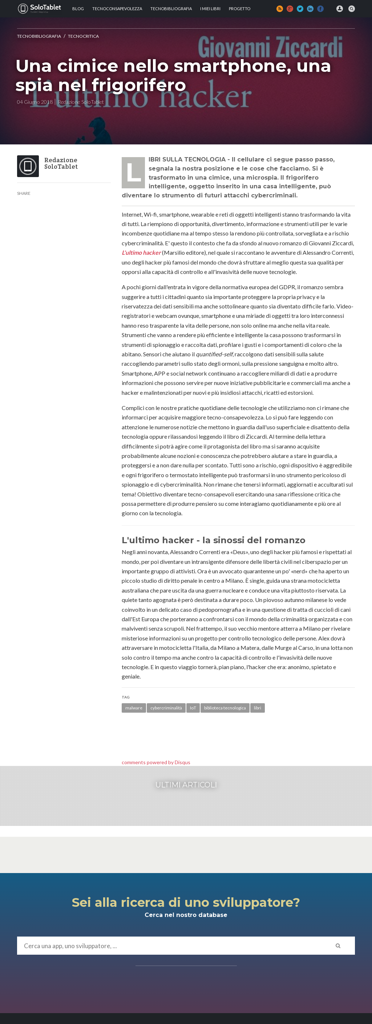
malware (133, 707)
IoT (193, 707)
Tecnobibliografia (171, 8)
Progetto (239, 8)
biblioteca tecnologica (225, 707)
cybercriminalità (166, 707)
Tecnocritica (83, 36)
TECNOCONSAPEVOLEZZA (117, 8)
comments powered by (156, 762)
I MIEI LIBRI (210, 8)
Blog (78, 8)
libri (257, 707)
